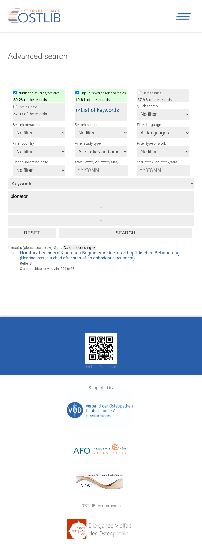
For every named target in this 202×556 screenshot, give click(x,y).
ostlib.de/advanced (101, 367)
